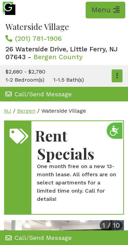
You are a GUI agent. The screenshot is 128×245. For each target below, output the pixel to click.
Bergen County (58, 57)
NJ (7, 111)
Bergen (26, 111)
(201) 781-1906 (38, 38)
